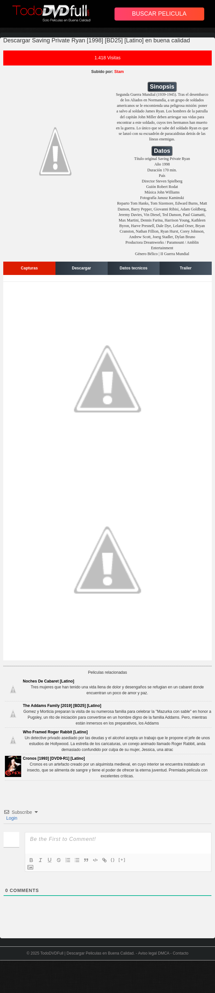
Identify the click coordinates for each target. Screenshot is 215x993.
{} (113, 859)
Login (11, 818)
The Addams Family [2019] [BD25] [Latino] (62, 705)
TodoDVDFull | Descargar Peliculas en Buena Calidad (87, 953)
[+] (122, 859)
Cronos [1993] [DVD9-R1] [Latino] (54, 758)
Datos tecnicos (133, 268)
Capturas (29, 268)
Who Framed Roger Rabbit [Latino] (55, 732)
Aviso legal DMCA (153, 953)
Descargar (81, 268)
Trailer (186, 268)
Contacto (180, 953)
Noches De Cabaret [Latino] (48, 681)
